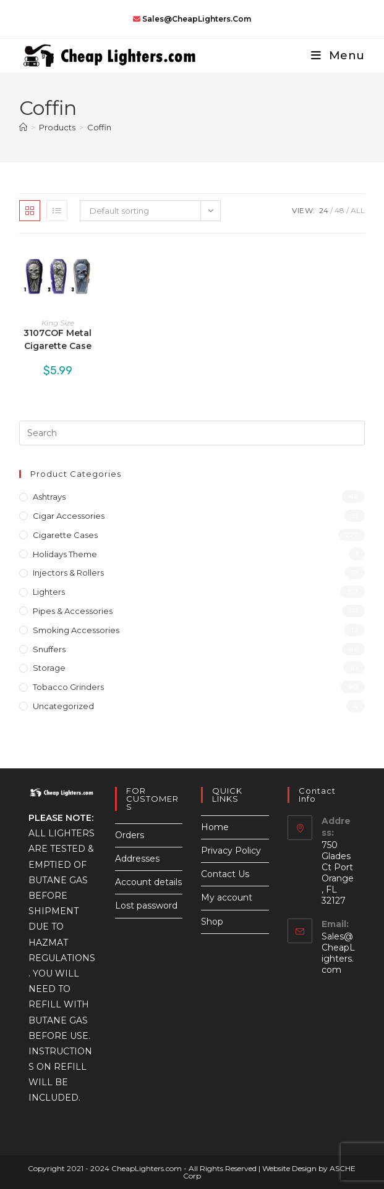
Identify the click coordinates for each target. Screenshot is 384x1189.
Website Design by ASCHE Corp (269, 1172)
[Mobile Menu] (333, 55)
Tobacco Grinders (68, 687)
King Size (57, 322)
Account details (148, 882)
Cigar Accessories (69, 516)
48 (339, 210)
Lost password (146, 905)
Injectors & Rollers (68, 573)
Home (215, 827)
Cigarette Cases (65, 535)
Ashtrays (49, 497)
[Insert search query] (192, 433)
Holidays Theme (65, 554)
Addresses (137, 858)
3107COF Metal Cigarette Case (57, 339)
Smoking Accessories (76, 630)
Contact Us (225, 874)
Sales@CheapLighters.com (338, 953)
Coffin (99, 127)
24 (323, 210)
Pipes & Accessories (73, 611)
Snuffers (49, 649)
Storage (49, 668)
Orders (129, 835)
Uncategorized (63, 706)
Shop (212, 921)
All (358, 210)
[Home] (23, 127)
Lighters (49, 592)
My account (226, 897)
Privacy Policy (231, 850)
